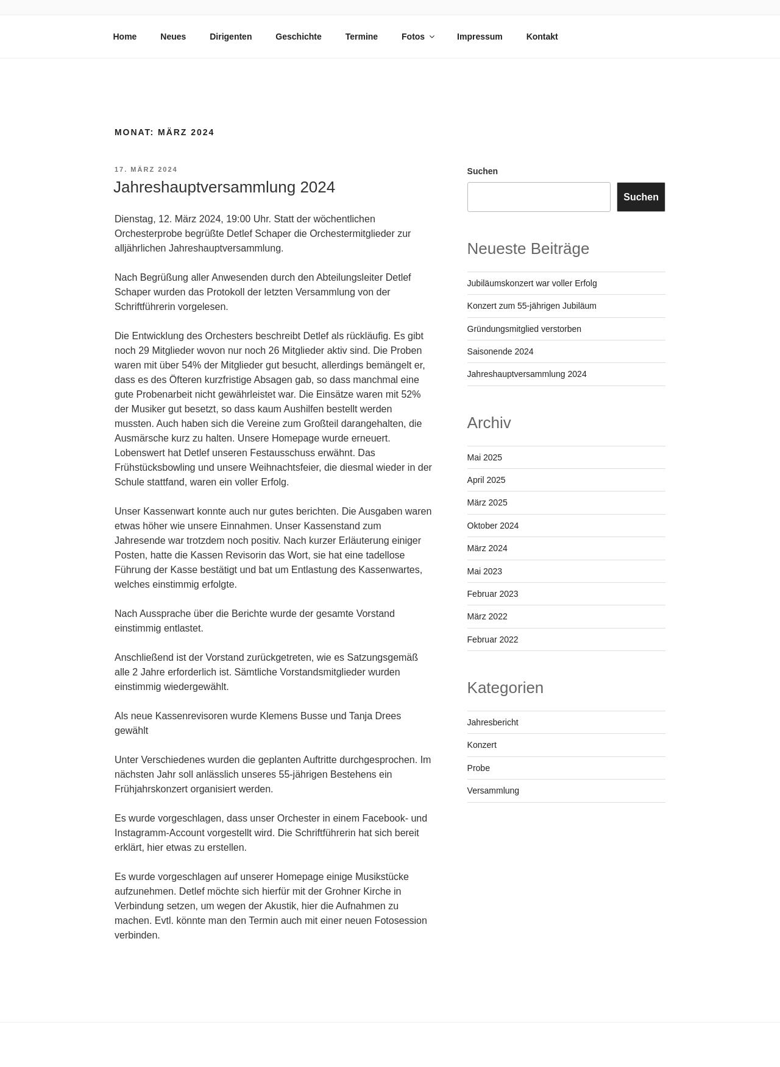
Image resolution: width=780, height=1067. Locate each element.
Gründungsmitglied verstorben (524, 329)
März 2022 (487, 616)
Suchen (482, 171)
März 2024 (487, 548)
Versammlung (493, 790)
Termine (362, 36)
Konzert (482, 745)
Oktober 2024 (493, 525)
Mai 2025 (485, 457)
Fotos (419, 36)
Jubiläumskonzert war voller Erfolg (532, 283)
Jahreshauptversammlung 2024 (224, 187)
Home (125, 36)
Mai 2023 (485, 571)
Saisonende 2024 (500, 351)
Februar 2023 (493, 594)
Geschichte (298, 36)
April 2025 (486, 480)
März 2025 (487, 502)
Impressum (480, 36)
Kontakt (542, 36)
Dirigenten (231, 36)
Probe (478, 768)
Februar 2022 (493, 639)
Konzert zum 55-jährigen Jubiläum (532, 306)
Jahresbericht (493, 722)
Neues (173, 36)
